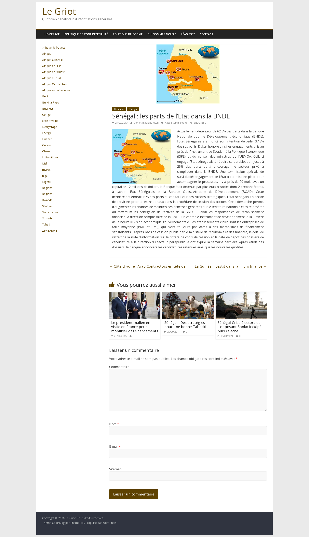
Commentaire (120, 367)
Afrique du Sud (51, 78)
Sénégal (133, 109)
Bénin (45, 96)
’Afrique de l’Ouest (53, 47)
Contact (206, 34)
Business (119, 109)
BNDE (197, 122)
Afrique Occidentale (54, 84)
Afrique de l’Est (51, 66)
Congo (46, 114)
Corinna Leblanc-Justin (146, 122)
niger (45, 175)
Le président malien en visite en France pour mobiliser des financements (134, 326)
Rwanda (47, 200)
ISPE (203, 122)
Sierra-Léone (50, 212)
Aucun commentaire (174, 122)
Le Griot (59, 11)
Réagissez (188, 34)
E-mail (115, 446)
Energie (47, 133)
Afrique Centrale (52, 60)
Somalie (47, 218)
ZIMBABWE (49, 230)
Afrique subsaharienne (56, 90)
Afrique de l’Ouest (53, 72)
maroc (46, 169)
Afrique (46, 53)
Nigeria (46, 182)
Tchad (46, 224)
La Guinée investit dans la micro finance (231, 266)
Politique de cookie (128, 34)
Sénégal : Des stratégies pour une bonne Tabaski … (187, 324)
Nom (114, 424)
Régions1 (48, 194)
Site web (115, 469)
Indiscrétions (50, 157)
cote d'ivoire (50, 121)
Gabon (46, 145)
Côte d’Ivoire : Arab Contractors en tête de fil (149, 266)
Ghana (46, 151)
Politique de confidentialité (86, 34)
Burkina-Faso (50, 102)
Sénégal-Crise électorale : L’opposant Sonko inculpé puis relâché (240, 326)
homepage (52, 34)
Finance (47, 139)
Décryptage (49, 127)
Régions (47, 188)
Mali (44, 163)
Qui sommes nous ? (161, 34)
